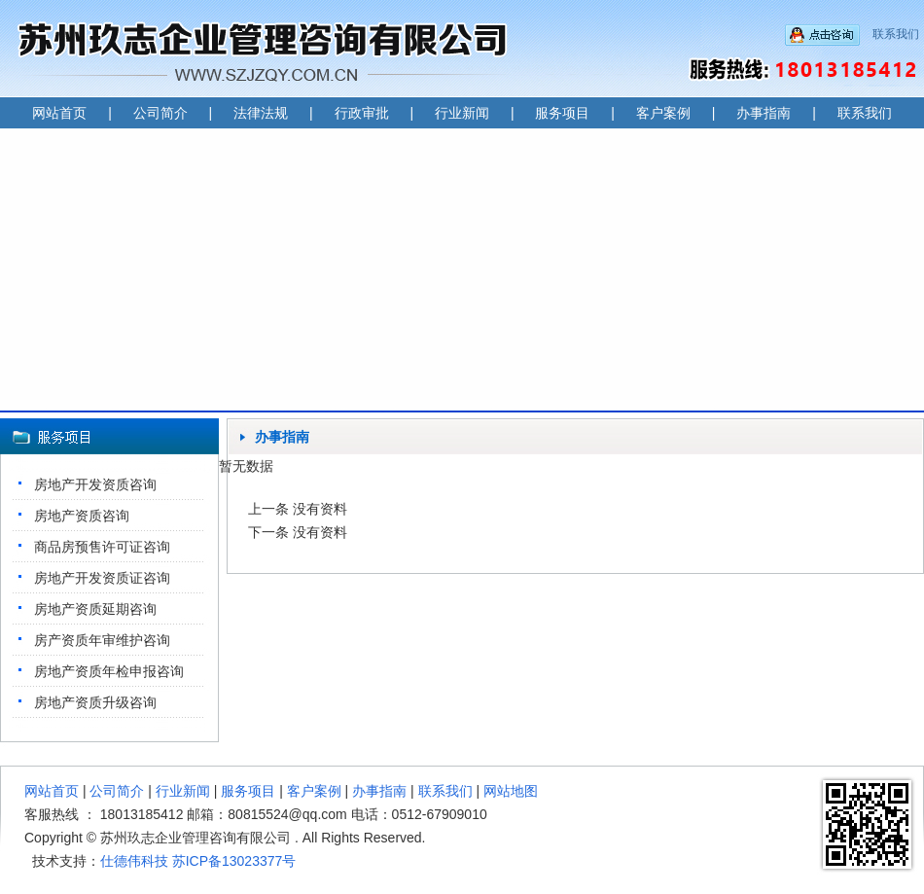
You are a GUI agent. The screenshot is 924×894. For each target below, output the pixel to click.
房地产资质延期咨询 (95, 609)
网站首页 (59, 113)
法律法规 (260, 113)
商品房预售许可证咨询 (102, 546)
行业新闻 (462, 113)
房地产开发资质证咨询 (102, 578)
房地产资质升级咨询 (95, 702)
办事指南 (763, 113)
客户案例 (663, 113)
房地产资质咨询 (81, 515)
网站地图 (510, 791)
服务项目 (562, 113)
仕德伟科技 (134, 861)
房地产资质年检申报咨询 (109, 671)
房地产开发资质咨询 (95, 484)
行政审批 (362, 113)
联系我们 (895, 34)
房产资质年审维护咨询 (102, 640)
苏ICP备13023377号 (234, 861)
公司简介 (160, 113)
